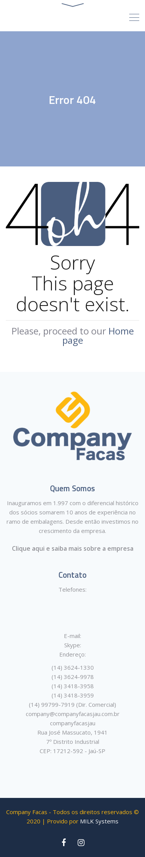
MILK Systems (99, 821)
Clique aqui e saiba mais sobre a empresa (72, 548)
